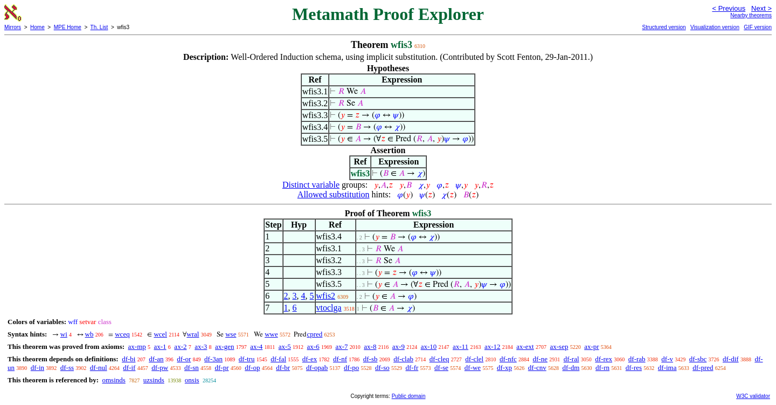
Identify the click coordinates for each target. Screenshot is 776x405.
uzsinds (153, 380)
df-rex (603, 359)
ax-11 (460, 346)
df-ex (309, 359)
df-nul (98, 367)
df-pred (702, 367)
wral (192, 334)
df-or (184, 359)
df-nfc (508, 359)
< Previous (728, 8)
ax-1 (160, 346)
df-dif (731, 359)
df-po (351, 367)
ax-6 (313, 346)
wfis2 (326, 295)
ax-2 (180, 346)
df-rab (637, 359)
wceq (122, 334)
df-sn (191, 367)
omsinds (113, 380)
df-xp (504, 367)
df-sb (370, 359)
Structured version (663, 27)
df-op (252, 367)
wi (63, 334)
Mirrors (12, 27)
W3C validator (753, 396)
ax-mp (137, 346)
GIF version (758, 27)
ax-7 (341, 346)
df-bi (128, 359)
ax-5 (285, 346)
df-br (283, 367)
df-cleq (439, 359)
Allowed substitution (333, 194)
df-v (667, 359)
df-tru (247, 359)
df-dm (570, 367)
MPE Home (67, 27)
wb (89, 334)
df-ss (67, 367)
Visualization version (714, 27)
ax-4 (256, 346)
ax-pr (591, 346)
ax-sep (559, 346)
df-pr (221, 367)
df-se (441, 367)
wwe (271, 334)
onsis (192, 380)
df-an (156, 359)
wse (230, 334)
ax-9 (398, 346)
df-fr (411, 367)
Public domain (409, 396)
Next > (761, 8)
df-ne (540, 359)
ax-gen (224, 346)
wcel (160, 334)
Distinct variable (311, 184)
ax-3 (201, 346)
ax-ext (525, 346)
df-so (382, 367)
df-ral (571, 359)
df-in (37, 367)
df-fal (278, 359)
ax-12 (492, 346)
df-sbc (698, 359)
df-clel (474, 359)
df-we (473, 367)
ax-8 (370, 346)
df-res (634, 367)
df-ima (667, 367)
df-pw (159, 367)
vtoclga (329, 307)
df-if (129, 367)
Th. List (99, 27)
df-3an (213, 359)
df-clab (403, 359)
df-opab (317, 367)
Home (37, 27)
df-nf (340, 359)
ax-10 (429, 346)
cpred (314, 334)
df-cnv (537, 367)
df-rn (602, 367)
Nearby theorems (751, 15)
